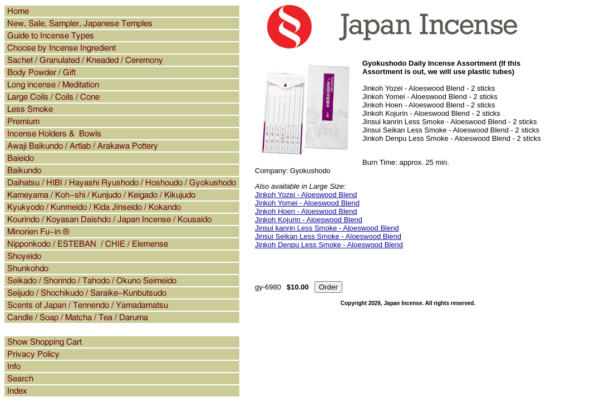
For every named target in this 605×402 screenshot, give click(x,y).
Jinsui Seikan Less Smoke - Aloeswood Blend (328, 236)
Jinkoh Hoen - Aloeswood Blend (306, 211)
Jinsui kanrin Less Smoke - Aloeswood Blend (327, 228)
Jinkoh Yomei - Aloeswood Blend (307, 203)
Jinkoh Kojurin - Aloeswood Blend (308, 219)
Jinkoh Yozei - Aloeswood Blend (306, 194)
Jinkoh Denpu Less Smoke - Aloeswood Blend (329, 245)
